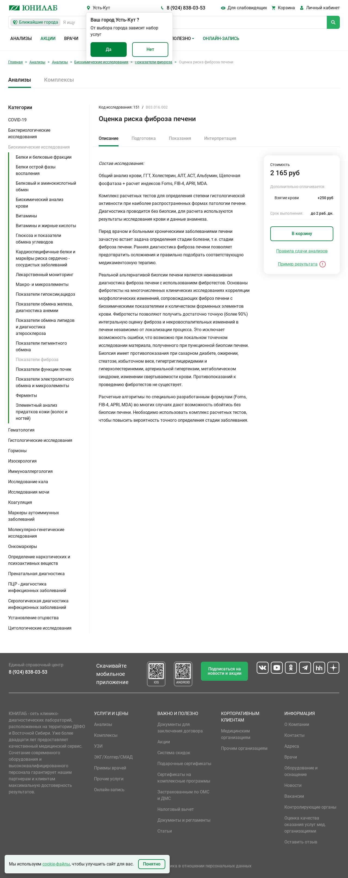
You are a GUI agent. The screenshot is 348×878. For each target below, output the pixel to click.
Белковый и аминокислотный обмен (46, 186)
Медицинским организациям (235, 734)
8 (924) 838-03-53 (186, 8)
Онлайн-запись (221, 38)
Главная (15, 62)
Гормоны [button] (17, 450)
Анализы (21, 38)
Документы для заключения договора (180, 728)
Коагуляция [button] (20, 502)
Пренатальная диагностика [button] (36, 573)
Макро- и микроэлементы (42, 284)
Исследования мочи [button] (28, 492)
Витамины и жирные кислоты (46, 225)
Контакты (294, 735)
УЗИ (98, 746)
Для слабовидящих (247, 7)
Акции (48, 38)
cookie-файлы (56, 864)
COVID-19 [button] (17, 119)
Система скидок (173, 752)
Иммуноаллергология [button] (30, 471)
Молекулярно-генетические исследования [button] (36, 533)
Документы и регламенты (183, 820)
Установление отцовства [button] (33, 617)
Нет (150, 49)
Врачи (71, 38)
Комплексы (59, 79)
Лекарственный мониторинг (44, 274)
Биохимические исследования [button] (39, 147)
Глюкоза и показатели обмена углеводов (38, 239)
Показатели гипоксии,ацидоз (45, 294)
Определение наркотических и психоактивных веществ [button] (39, 560)
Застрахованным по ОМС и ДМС (183, 795)
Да (108, 49)
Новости (293, 785)
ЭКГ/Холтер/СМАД (113, 757)
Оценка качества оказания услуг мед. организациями (305, 824)
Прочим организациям (244, 748)
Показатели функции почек (44, 369)
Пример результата (298, 264)
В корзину (302, 233)
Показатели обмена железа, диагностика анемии (44, 307)
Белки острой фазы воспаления (35, 170)
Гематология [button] (21, 430)
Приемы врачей (110, 768)
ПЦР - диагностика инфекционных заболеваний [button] (37, 587)
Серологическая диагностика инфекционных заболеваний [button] (38, 604)
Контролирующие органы (310, 807)
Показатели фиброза (153, 62)
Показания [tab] (180, 138)
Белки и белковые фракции (44, 157)
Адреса (291, 746)
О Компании (296, 724)
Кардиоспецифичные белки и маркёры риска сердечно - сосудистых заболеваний (45, 258)
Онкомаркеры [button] (22, 546)
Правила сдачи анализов (302, 251)
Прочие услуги (108, 778)
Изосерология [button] (22, 461)
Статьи (164, 831)
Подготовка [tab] (144, 138)
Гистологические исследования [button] (40, 440)
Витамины (26, 215)
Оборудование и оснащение (301, 771)
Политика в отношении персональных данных (204, 865)
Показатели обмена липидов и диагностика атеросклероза (45, 327)
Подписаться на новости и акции (224, 671)
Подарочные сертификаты (184, 763)
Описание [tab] (109, 138)
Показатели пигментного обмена (41, 346)
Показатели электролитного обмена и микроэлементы (45, 382)
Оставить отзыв (300, 842)
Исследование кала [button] (28, 481)
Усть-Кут (101, 7)
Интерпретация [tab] (220, 138)
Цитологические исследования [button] (40, 628)
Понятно (151, 864)
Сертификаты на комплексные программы (183, 778)
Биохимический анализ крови (39, 203)
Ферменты (26, 395)
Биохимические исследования (101, 62)
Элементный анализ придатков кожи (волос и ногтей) (41, 412)
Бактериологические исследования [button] (29, 133)
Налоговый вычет (175, 809)
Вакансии (294, 796)
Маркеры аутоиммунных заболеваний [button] (33, 516)
